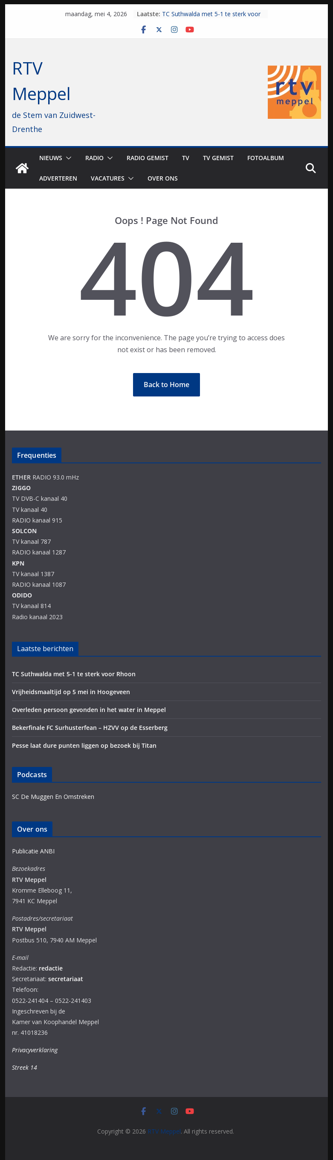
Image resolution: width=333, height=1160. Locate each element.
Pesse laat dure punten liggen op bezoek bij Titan (84, 745)
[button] (67, 158)
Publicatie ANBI (33, 851)
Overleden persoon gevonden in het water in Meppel (89, 710)
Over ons (163, 178)
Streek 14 (24, 1067)
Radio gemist (147, 158)
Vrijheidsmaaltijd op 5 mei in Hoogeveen (71, 692)
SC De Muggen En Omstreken (53, 796)
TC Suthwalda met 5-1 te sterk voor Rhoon (74, 674)
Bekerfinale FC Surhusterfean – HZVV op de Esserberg (90, 728)
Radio (94, 158)
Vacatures (108, 178)
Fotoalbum (265, 158)
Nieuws (50, 158)
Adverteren (58, 178)
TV (185, 158)
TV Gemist (218, 158)
